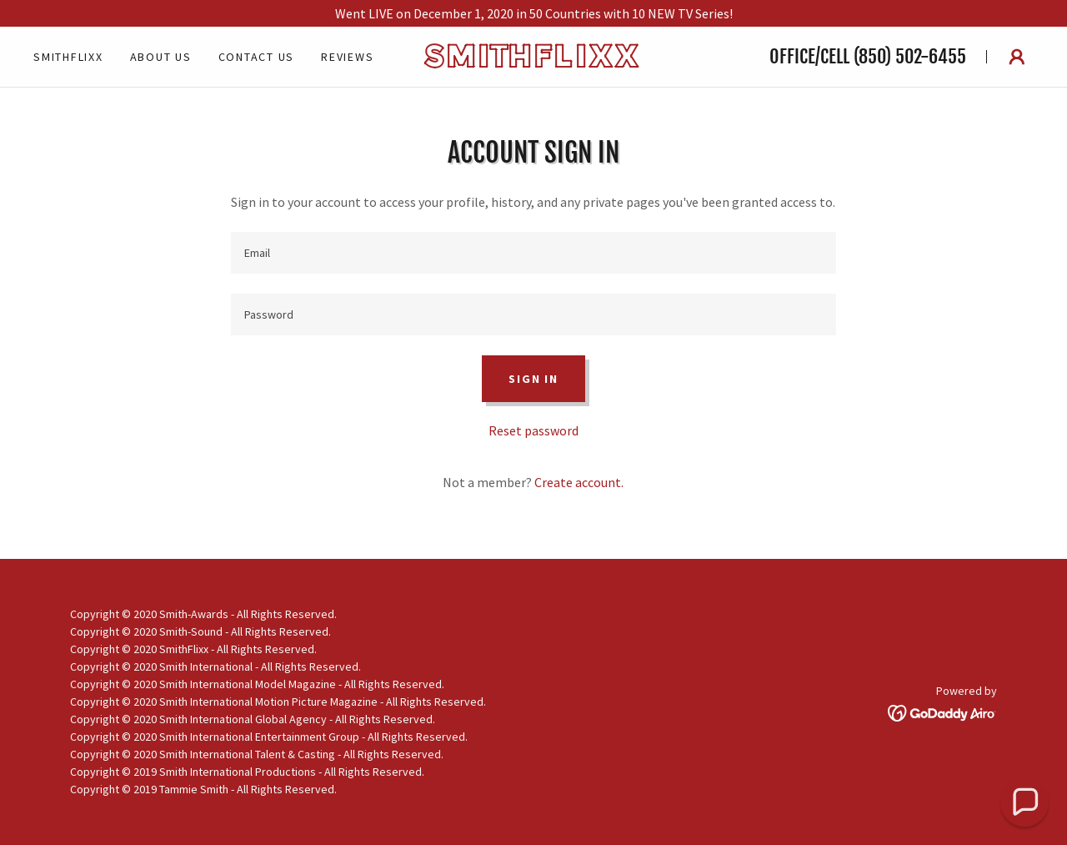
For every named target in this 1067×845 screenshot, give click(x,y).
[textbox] (533, 253)
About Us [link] (161, 56)
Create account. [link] (579, 482)
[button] (1017, 56)
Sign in (533, 378)
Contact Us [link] (256, 56)
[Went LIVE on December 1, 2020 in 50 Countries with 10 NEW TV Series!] (533, 13)
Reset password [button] (533, 430)
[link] (533, 62)
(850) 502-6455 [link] (910, 56)
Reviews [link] (347, 56)
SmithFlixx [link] (68, 56)
